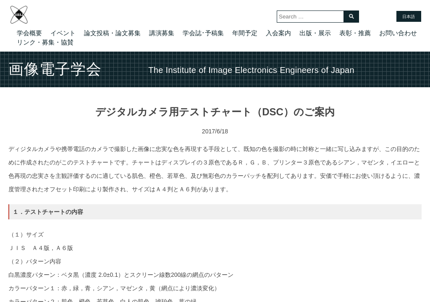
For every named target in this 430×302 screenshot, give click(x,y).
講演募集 (161, 32)
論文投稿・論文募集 (112, 32)
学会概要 (29, 32)
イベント (63, 32)
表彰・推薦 (355, 32)
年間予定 (244, 32)
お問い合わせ (398, 32)
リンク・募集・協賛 (45, 42)
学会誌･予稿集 (203, 32)
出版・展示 (315, 32)
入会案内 (278, 32)
